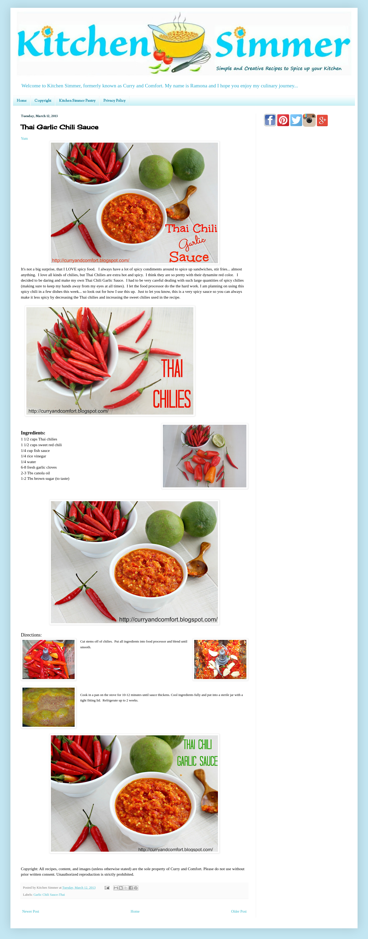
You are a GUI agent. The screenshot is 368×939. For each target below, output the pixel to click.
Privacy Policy (114, 101)
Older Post (239, 911)
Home (22, 101)
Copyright (42, 101)
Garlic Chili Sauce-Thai (49, 894)
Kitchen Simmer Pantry (77, 101)
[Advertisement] (305, 279)
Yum (24, 139)
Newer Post (30, 911)
